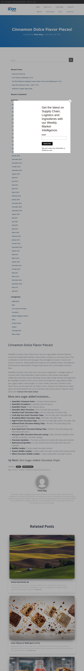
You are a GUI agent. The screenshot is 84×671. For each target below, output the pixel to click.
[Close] (70, 101)
